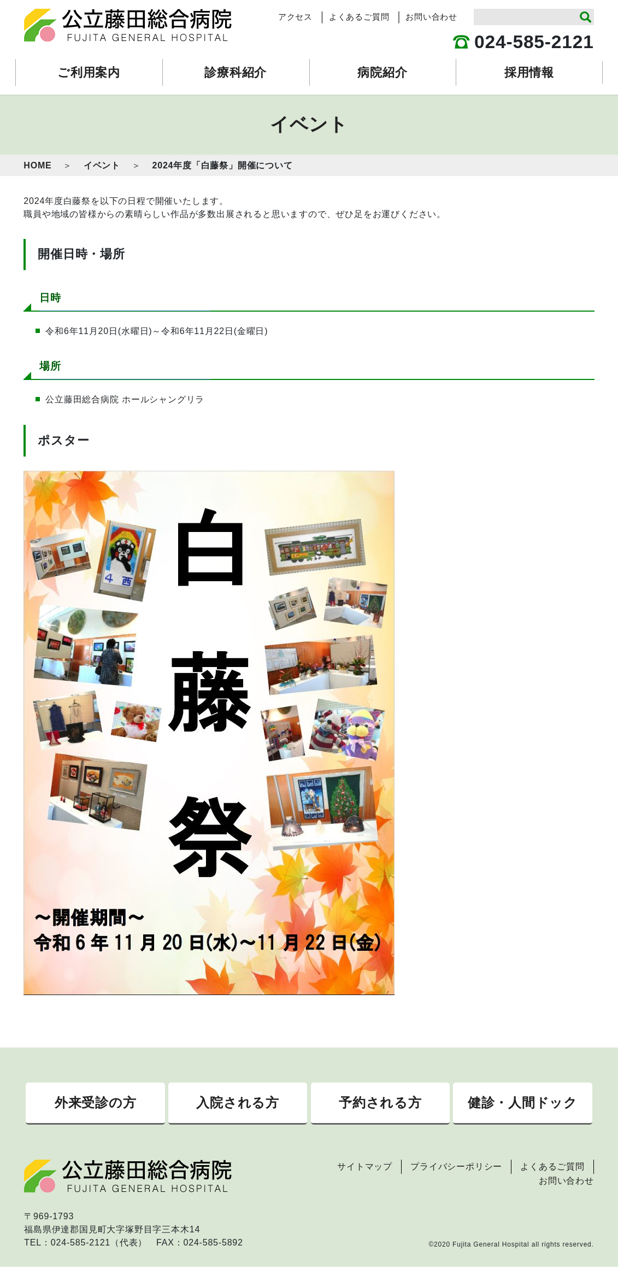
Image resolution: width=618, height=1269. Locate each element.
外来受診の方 (95, 1104)
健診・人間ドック (522, 1104)
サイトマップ (364, 1168)
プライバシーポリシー (456, 1168)
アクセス (295, 17)
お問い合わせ (431, 17)
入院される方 (237, 1104)
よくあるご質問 (359, 17)
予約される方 (380, 1104)
